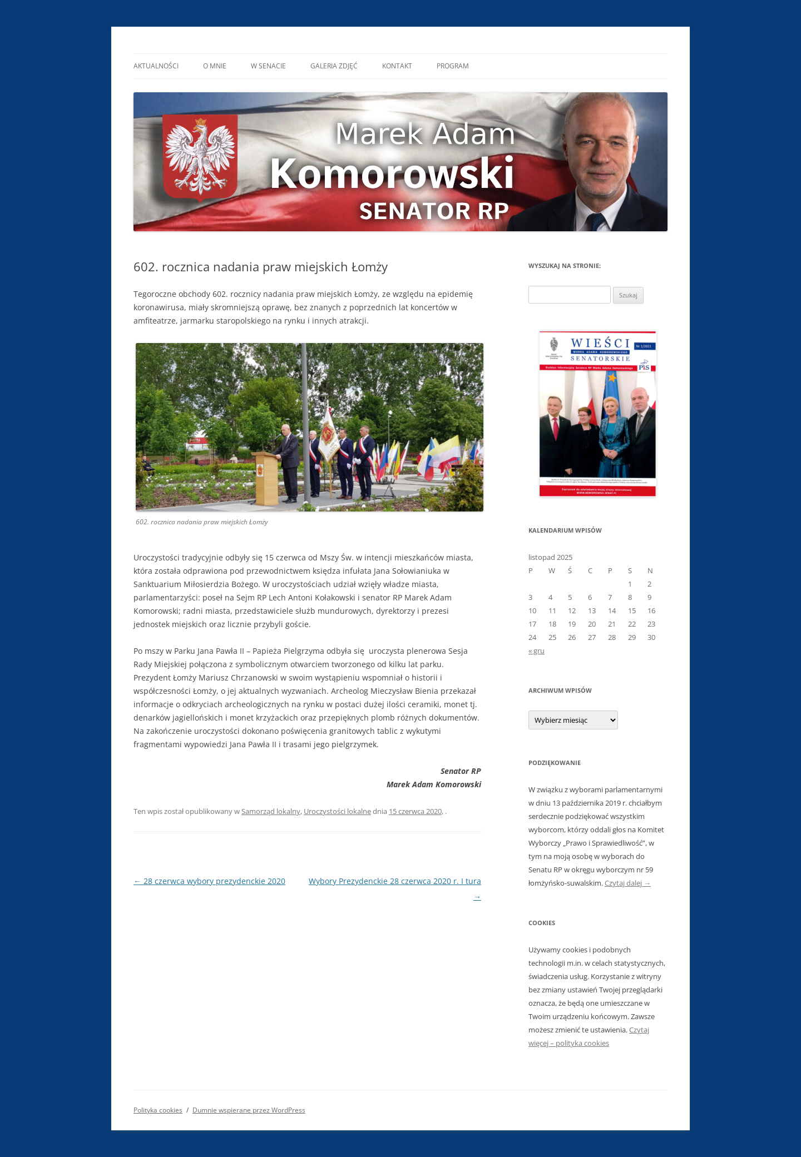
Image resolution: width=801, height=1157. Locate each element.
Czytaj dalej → (628, 883)
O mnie (214, 66)
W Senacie (268, 66)
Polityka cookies (158, 1110)
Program (453, 66)
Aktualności (156, 66)
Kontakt (397, 66)
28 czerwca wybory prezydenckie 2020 (209, 881)
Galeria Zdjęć (334, 66)
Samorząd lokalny (270, 811)
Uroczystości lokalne (337, 811)
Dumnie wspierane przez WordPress (248, 1110)
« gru (536, 650)
